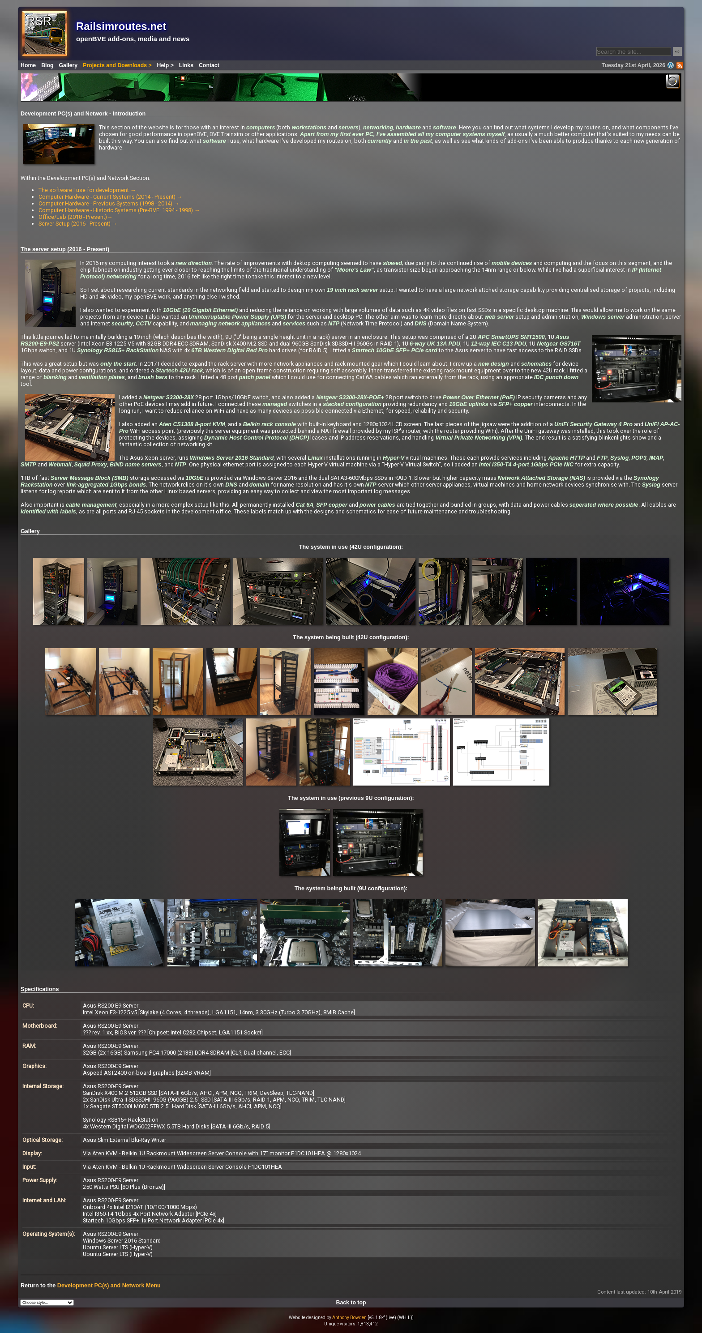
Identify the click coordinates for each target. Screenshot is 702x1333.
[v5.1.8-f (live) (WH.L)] (391, 1317)
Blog (47, 65)
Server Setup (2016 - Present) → (78, 223)
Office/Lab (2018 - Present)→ (76, 217)
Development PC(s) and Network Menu (109, 1285)
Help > (165, 65)
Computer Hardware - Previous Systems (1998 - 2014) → (109, 203)
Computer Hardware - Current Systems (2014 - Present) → (111, 196)
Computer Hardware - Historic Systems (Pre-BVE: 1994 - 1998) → (119, 210)
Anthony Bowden (349, 1317)
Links (186, 65)
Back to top (351, 1302)
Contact (209, 65)
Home (28, 65)
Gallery (68, 65)
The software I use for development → (87, 190)
